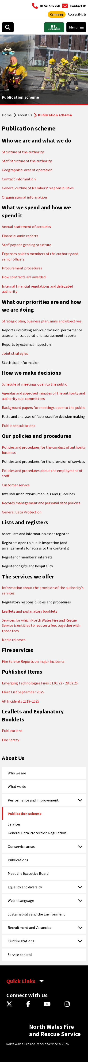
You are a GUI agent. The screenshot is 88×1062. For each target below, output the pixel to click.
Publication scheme (25, 813)
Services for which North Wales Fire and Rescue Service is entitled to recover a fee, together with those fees (41, 625)
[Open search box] (8, 27)
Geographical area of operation (27, 169)
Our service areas (21, 846)
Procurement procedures (22, 268)
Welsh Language (21, 900)
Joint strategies (15, 353)
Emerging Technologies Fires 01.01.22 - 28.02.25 (40, 683)
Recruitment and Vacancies (29, 927)
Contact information (19, 179)
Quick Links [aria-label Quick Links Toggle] (20, 981)
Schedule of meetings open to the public (34, 384)
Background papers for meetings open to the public (43, 407)
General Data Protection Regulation (37, 832)
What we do (17, 786)
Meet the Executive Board (28, 873)
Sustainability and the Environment (36, 914)
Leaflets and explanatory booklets (29, 611)
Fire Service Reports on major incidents (33, 661)
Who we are (17, 773)
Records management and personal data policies (41, 502)
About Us (25, 115)
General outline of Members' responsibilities (38, 188)
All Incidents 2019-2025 (20, 701)
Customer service (16, 485)
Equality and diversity (25, 887)
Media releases (13, 639)
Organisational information (24, 197)
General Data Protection (22, 512)
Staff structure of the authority (27, 161)
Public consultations (18, 425)
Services (14, 824)
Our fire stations (21, 941)
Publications (12, 730)
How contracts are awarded (24, 277)
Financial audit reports (20, 235)
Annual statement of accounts (26, 226)
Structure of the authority (23, 152)
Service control (20, 954)
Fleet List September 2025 (23, 692)
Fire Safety (10, 739)
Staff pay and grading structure (26, 244)
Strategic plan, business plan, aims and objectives (41, 321)
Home (7, 115)
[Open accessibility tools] (77, 14)
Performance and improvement (33, 800)
